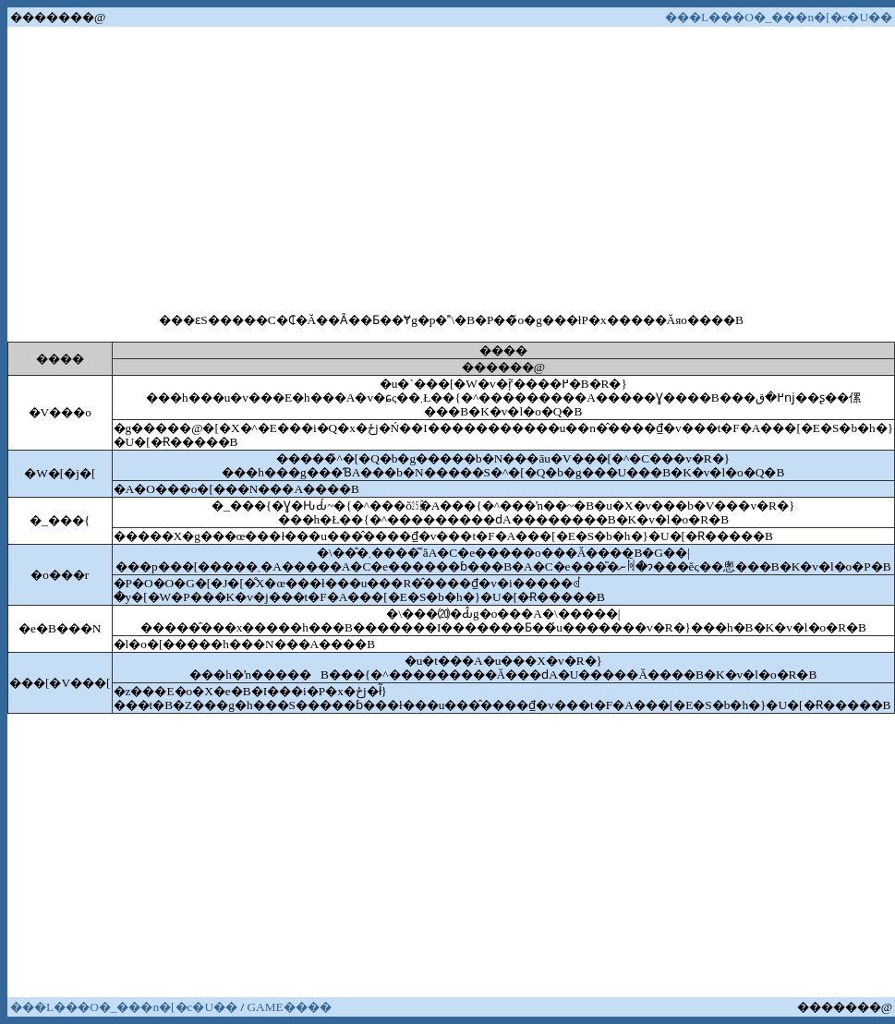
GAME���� (289, 1007)
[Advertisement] (451, 168)
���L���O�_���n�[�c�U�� (778, 17)
